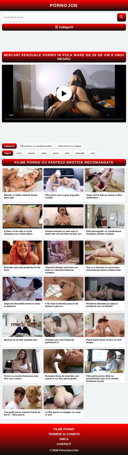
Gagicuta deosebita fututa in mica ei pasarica (22, 304)
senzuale (79, 153)
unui (93, 153)
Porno (64, 5)
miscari (31, 153)
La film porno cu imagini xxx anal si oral (63, 413)
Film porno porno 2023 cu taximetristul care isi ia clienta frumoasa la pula (102, 378)
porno (56, 153)
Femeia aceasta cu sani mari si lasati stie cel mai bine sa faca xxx (63, 232)
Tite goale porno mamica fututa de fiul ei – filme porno (22, 413)
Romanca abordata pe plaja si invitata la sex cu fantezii (102, 304)
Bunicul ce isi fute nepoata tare (20, 339)
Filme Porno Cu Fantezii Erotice (36, 146)
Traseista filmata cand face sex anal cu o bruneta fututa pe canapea (61, 270)
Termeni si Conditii (64, 434)
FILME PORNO (64, 429)
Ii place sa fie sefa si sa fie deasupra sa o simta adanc (18, 232)
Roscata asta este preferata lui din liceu (22, 268)
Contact (64, 444)
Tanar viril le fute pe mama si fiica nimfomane (104, 196)
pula (67, 153)
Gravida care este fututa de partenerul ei (59, 341)
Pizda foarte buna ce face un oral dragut (103, 341)
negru (44, 153)
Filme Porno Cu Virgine (69, 146)
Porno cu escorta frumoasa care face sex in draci (21, 377)
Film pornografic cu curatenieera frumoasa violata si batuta (103, 232)
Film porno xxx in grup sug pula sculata (62, 196)
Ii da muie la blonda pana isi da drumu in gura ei (61, 304)
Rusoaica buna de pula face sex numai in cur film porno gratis (62, 377)
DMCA (64, 439)
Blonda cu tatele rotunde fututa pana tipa (20, 196)
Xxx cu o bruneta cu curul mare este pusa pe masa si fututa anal (103, 268)
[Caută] (121, 17)
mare (19, 153)
